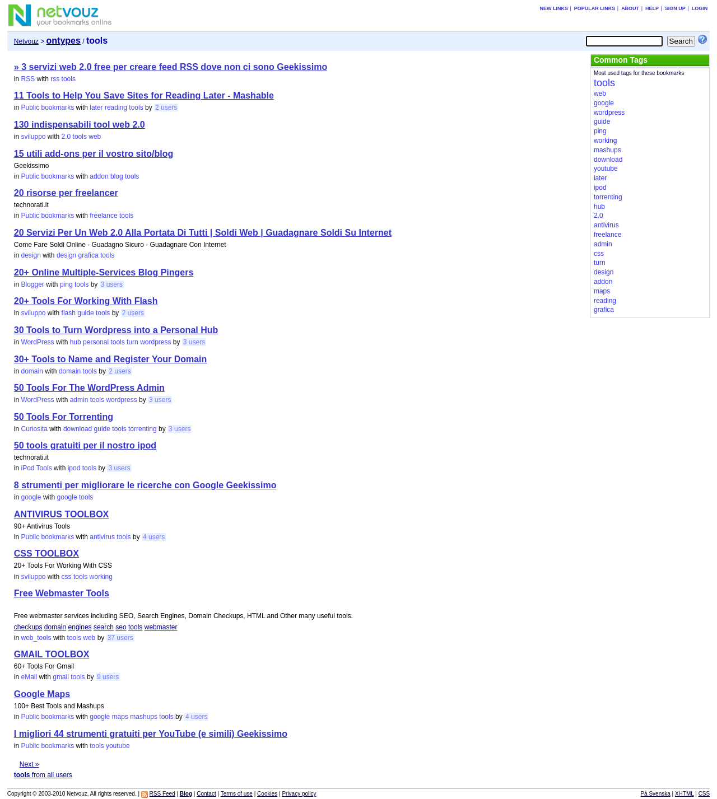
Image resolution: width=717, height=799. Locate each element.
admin (79, 400)
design (30, 255)
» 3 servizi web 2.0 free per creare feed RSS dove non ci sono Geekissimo (170, 67)
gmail (61, 677)
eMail (29, 677)
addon (99, 176)
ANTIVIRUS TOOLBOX (61, 514)
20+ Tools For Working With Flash (86, 301)
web (95, 137)
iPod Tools (36, 468)
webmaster (161, 627)
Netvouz (26, 41)
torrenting (142, 429)
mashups (143, 717)
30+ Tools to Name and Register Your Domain (110, 359)
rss (54, 79)
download (77, 429)
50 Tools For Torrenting (63, 417)
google (31, 497)
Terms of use (237, 794)
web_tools (36, 638)
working (101, 577)
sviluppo (33, 137)
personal (96, 342)
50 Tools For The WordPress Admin (89, 388)
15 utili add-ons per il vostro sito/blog (93, 153)
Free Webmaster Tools (61, 593)
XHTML (684, 794)
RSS (28, 79)
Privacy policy (299, 794)
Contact (206, 794)
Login (700, 8)
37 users (120, 638)
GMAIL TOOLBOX (52, 654)
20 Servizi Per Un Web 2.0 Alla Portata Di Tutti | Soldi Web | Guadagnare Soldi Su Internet (203, 232)
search (104, 627)
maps (120, 717)
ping (66, 284)
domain (32, 371)
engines (80, 627)
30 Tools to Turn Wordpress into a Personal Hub (116, 330)
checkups (28, 627)
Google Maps (42, 694)
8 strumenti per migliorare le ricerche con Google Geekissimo (145, 485)
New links (553, 8)
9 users (108, 677)
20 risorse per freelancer (66, 193)
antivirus (102, 537)
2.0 (66, 137)
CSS (704, 794)
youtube (118, 746)
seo (120, 627)
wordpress (155, 342)
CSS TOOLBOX (46, 553)
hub (75, 342)
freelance (103, 215)
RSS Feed (162, 794)
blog (116, 176)
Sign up (675, 8)
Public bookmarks (47, 107)
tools (69, 79)
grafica (88, 255)
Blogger (32, 284)
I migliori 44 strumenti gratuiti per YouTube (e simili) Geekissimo (150, 734)
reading (116, 107)
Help (652, 8)
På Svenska (655, 794)
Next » (29, 764)
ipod (74, 468)
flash (69, 313)
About (630, 8)
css (67, 577)
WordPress (37, 342)
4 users (154, 537)
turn (132, 342)
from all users (43, 775)
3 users (112, 284)
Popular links (595, 8)
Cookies (267, 794)
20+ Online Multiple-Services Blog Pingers (104, 272)
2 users (166, 107)
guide (85, 313)
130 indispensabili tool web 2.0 (79, 124)
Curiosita (34, 429)
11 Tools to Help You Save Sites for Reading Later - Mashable (144, 95)
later (96, 107)
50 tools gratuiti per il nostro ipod (85, 445)
